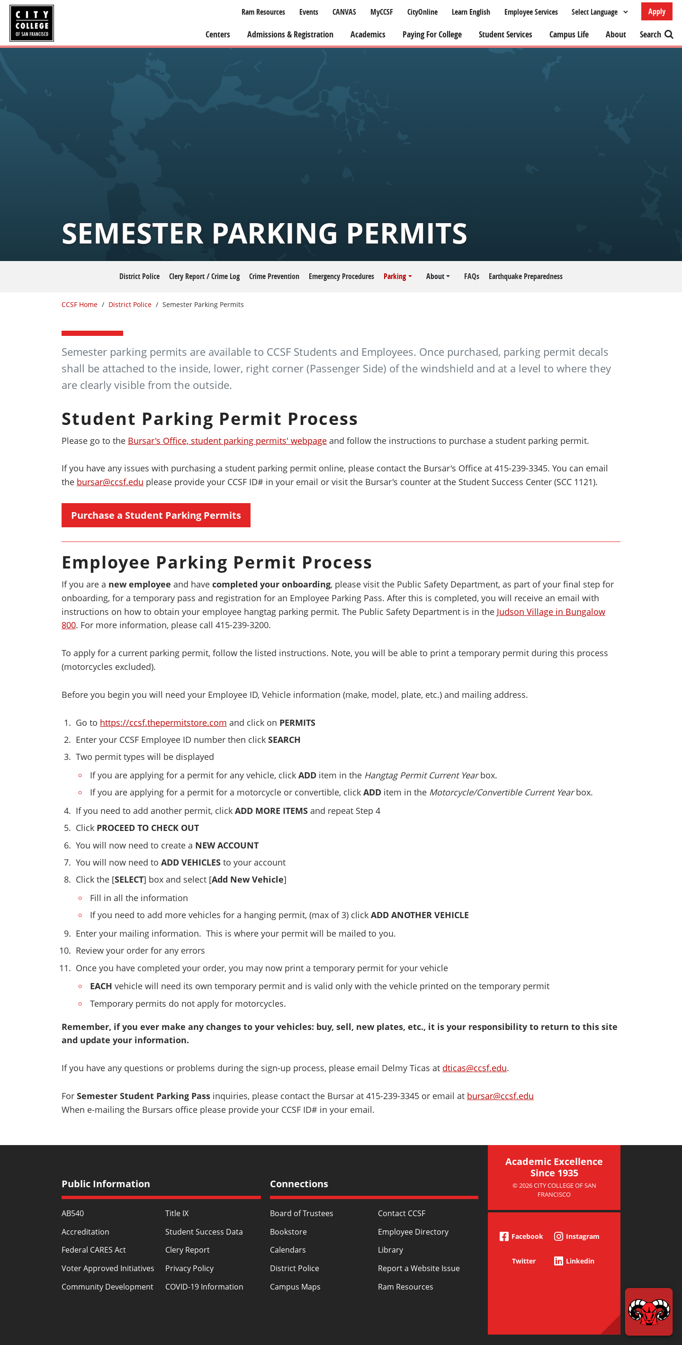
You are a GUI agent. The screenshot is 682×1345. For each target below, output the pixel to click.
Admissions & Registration (290, 34)
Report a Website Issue (419, 1268)
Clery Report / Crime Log (204, 276)
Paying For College (432, 34)
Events (308, 12)
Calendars (288, 1250)
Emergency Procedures (341, 276)
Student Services (505, 34)
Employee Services (531, 12)
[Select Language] (599, 12)
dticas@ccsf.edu (474, 1068)
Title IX (176, 1213)
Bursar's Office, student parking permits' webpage (227, 440)
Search (650, 34)
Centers (218, 34)
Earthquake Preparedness (526, 276)
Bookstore (288, 1232)
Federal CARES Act (94, 1250)
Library (390, 1250)
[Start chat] (649, 1312)
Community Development (107, 1287)
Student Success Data (204, 1232)
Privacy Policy (189, 1268)
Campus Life (569, 34)
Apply (656, 11)
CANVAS (344, 12)
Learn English (471, 12)
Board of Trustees (301, 1213)
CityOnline (422, 12)
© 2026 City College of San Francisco (554, 1190)
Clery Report (187, 1250)
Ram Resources (263, 12)
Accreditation (85, 1232)
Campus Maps (295, 1287)
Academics (368, 34)
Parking (395, 276)
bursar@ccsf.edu (110, 481)
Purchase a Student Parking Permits (156, 515)
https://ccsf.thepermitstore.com (163, 722)
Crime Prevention (274, 276)
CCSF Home (80, 304)
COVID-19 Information (204, 1287)
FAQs (471, 276)
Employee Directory (413, 1232)
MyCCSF (381, 12)
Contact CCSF (401, 1213)
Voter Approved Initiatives (108, 1268)
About (616, 34)
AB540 (73, 1213)
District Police (139, 276)
